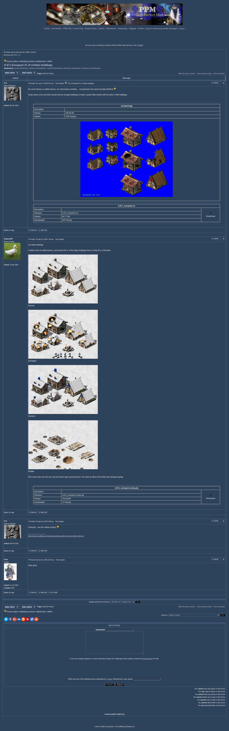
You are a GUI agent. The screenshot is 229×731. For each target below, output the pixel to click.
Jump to (164, 615)
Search (102, 28)
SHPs (49, 61)
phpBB (113, 714)
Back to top (9, 230)
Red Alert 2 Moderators (72, 68)
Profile (141, 28)
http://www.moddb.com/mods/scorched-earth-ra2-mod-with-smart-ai (56, 536)
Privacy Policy (91, 28)
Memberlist (111, 28)
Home (47, 28)
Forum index (12, 61)
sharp (110, 679)
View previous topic (204, 73)
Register (133, 28)
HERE (140, 45)
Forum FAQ (78, 28)
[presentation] (27, 669)
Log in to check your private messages (162, 28)
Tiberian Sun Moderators (91, 68)
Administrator (147, 659)
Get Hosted (56, 28)
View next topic (219, 73)
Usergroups (123, 28)
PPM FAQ (67, 28)
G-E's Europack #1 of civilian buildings (28, 65)
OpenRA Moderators (55, 68)
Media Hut (41, 61)
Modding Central (27, 61)
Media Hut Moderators (37, 68)
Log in (181, 28)
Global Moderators (21, 68)
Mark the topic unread (186, 73)
